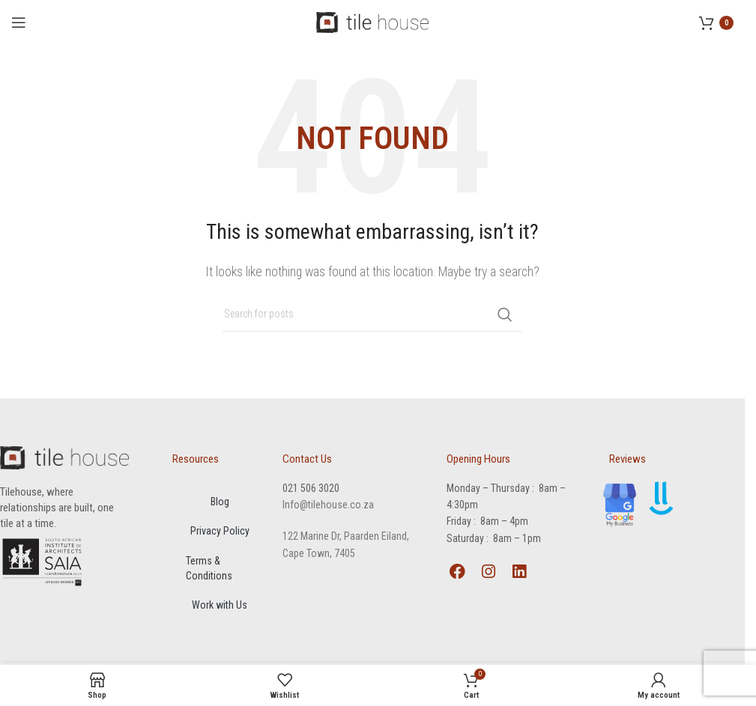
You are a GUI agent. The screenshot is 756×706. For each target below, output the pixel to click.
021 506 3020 (310, 488)
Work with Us (219, 607)
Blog (220, 502)
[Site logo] (372, 21)
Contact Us (307, 459)
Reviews (627, 459)
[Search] (372, 314)
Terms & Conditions (210, 569)
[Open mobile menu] (19, 22)
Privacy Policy (220, 532)
